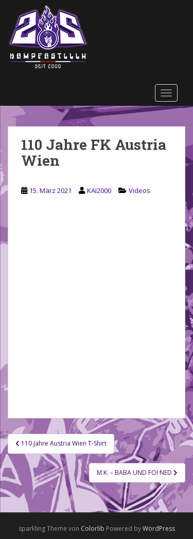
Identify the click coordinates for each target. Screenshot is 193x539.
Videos (139, 190)
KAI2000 (99, 190)
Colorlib (92, 528)
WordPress (159, 528)
